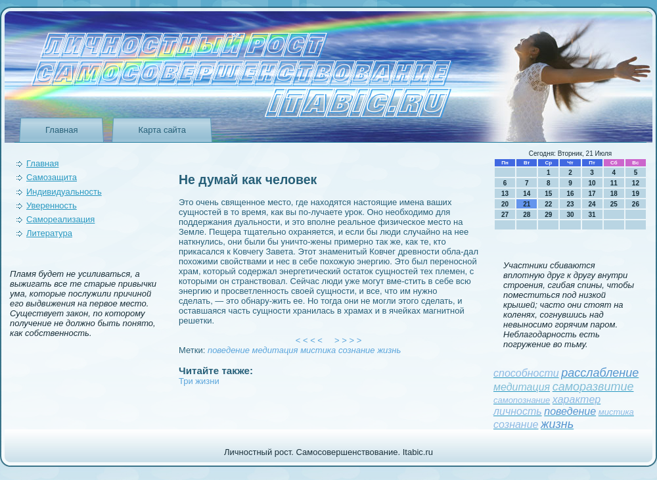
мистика (318, 350)
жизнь (389, 350)
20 (505, 204)
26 (635, 204)
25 (614, 204)
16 (570, 193)
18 (614, 193)
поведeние (229, 350)
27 (505, 214)
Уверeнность (51, 205)
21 (526, 204)
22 (548, 204)
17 (592, 193)
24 (592, 204)
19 (635, 193)
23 (570, 204)
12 (635, 183)
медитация (275, 350)
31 (592, 214)
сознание (356, 350)
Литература (49, 233)
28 (526, 214)
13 (505, 193)
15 (548, 193)
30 (570, 214)
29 (548, 214)
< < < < (309, 340)
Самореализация (60, 219)
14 (526, 193)
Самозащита (51, 177)
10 (592, 183)
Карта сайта (161, 130)
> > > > (348, 340)
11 (614, 183)
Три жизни (199, 381)
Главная (61, 130)
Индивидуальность (64, 192)
